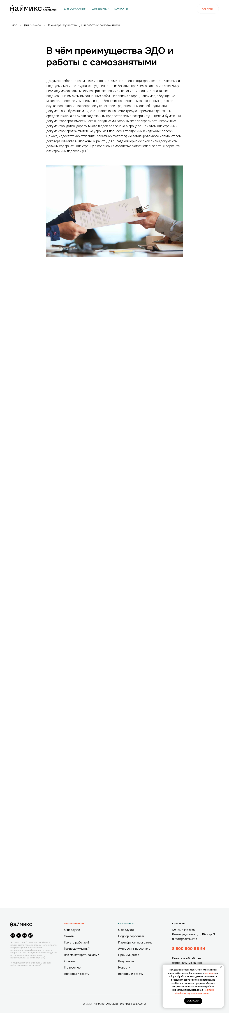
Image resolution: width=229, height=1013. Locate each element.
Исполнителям (74, 923)
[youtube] (24, 935)
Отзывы (69, 961)
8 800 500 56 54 (188, 948)
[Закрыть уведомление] (221, 967)
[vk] (18, 935)
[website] (30, 935)
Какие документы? (77, 949)
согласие (210, 973)
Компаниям (126, 923)
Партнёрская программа (135, 942)
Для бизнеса (32, 25)
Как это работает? (76, 942)
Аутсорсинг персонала (134, 949)
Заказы (69, 936)
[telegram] (12, 935)
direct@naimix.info (184, 939)
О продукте (72, 930)
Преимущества (128, 955)
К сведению (72, 967)
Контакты (178, 923)
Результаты (126, 961)
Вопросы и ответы (76, 974)
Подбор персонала (131, 936)
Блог (13, 25)
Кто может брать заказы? (81, 955)
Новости (124, 967)
